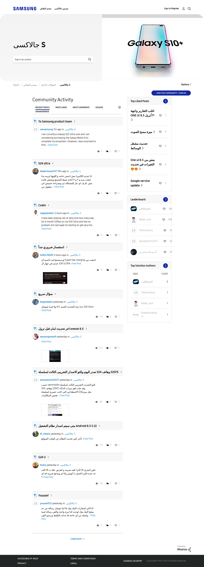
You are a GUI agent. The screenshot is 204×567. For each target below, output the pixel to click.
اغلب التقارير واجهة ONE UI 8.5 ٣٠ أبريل (143, 113)
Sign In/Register (171, 8)
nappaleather (47, 213)
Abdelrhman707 (48, 171)
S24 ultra (44, 163)
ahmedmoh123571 (49, 379)
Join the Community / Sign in (171, 93)
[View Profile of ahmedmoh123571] (148, 241)
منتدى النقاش (45, 8)
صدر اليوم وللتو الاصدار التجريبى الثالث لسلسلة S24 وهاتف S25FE (78, 372)
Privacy (22, 563)
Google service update (140, 183)
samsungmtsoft (48, 336)
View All (149, 101)
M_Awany (45, 433)
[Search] (53, 59)
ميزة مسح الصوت (142, 132)
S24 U (42, 457)
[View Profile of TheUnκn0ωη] (146, 230)
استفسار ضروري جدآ (51, 247)
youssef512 (46, 503)
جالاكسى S (70, 129)
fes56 (43, 465)
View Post (53, 144)
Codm (42, 205)
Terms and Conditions (83, 558)
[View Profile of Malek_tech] (145, 219)
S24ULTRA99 (46, 255)
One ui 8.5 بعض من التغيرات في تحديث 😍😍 (143, 164)
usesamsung (46, 129)
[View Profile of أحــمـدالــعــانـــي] (148, 252)
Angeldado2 (46, 301)
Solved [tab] (99, 107)
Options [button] (185, 84)
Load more (76, 538)
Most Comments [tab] (81, 107)
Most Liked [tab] (61, 107)
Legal (73, 563)
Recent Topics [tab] (42, 107)
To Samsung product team (55, 121)
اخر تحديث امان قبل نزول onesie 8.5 (61, 329)
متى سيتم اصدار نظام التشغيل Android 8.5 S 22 (67, 426)
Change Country (132, 561)
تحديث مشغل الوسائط (139, 146)
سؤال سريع (45, 294)
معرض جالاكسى (61, 8)
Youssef (43, 495)
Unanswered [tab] (42, 111)
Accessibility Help (28, 558)
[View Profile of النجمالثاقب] (144, 208)
